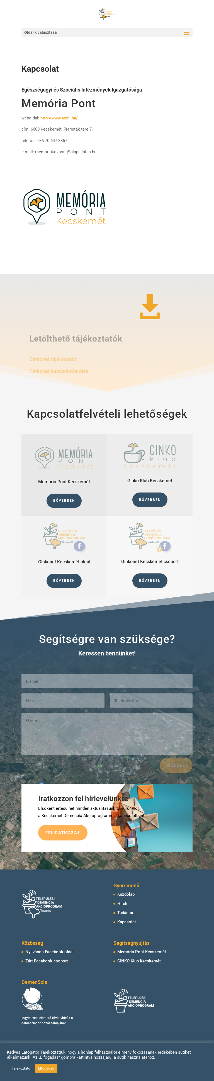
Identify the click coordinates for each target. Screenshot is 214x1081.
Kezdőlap (126, 894)
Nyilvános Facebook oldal (49, 951)
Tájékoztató (21, 1068)
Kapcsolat (126, 921)
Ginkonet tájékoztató (52, 361)
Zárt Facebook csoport (46, 961)
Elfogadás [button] (46, 1068)
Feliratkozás (62, 832)
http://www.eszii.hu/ (59, 118)
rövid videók (61, 1018)
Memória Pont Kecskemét (141, 951)
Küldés (176, 768)
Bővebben (64, 501)
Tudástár (125, 912)
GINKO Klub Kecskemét (139, 961)
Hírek (122, 903)
